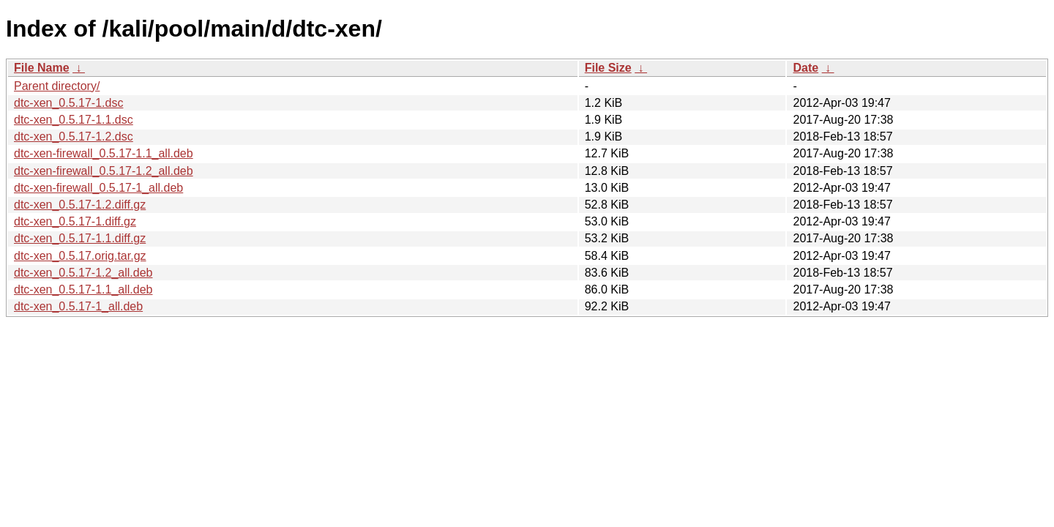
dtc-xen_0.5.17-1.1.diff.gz (80, 238)
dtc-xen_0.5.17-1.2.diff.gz (80, 204)
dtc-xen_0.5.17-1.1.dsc (73, 119)
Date (805, 67)
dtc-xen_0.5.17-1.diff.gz (75, 221)
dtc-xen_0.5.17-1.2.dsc (73, 136)
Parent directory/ (57, 86)
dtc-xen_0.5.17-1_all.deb (78, 306)
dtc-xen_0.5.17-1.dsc (68, 103)
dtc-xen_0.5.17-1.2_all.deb (83, 272)
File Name (42, 67)
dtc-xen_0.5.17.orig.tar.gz (80, 256)
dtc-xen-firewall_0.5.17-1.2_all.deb (103, 171)
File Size (608, 67)
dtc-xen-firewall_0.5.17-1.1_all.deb (103, 153)
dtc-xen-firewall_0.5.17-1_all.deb (98, 188)
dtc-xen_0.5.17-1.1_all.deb (83, 289)
